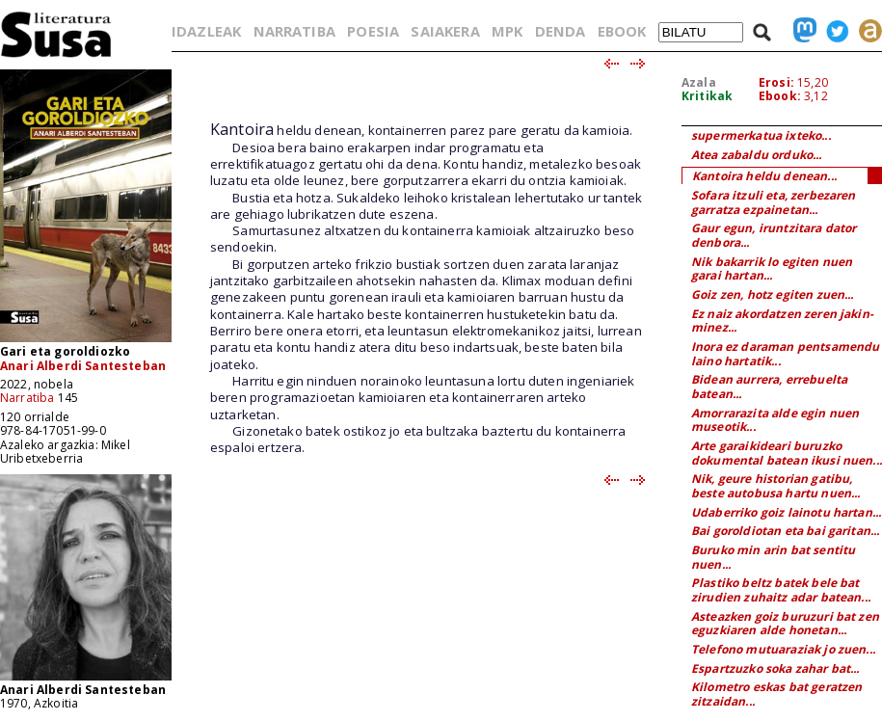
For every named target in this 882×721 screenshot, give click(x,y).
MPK (507, 30)
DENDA (560, 30)
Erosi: (776, 82)
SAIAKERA (445, 30)
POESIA (373, 30)
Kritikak (707, 96)
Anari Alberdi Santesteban (83, 366)
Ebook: (780, 96)
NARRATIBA (294, 30)
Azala (699, 82)
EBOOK (622, 30)
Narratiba (27, 397)
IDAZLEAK (206, 30)
